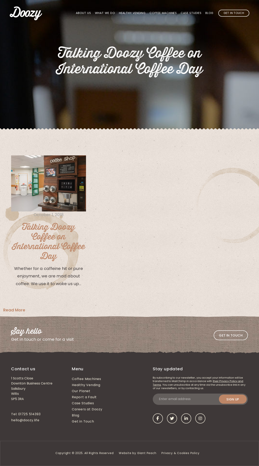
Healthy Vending (132, 13)
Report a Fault (84, 397)
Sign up (232, 399)
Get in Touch (234, 13)
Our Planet (81, 391)
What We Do (105, 13)
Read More (14, 310)
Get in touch (231, 335)
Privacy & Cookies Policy (180, 453)
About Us (83, 13)
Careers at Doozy (87, 409)
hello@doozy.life (25, 420)
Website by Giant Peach (137, 453)
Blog (209, 13)
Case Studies (191, 13)
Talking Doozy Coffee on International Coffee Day (48, 242)
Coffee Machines (163, 13)
